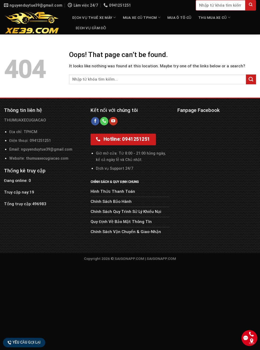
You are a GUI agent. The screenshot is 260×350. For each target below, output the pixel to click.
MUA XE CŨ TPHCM (141, 17)
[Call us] (104, 121)
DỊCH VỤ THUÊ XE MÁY (94, 17)
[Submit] (250, 5)
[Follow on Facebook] (95, 121)
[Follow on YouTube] (113, 121)
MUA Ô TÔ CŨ (179, 17)
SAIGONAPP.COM (161, 258)
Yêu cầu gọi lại (24, 342)
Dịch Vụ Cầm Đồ (91, 28)
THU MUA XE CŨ (214, 17)
